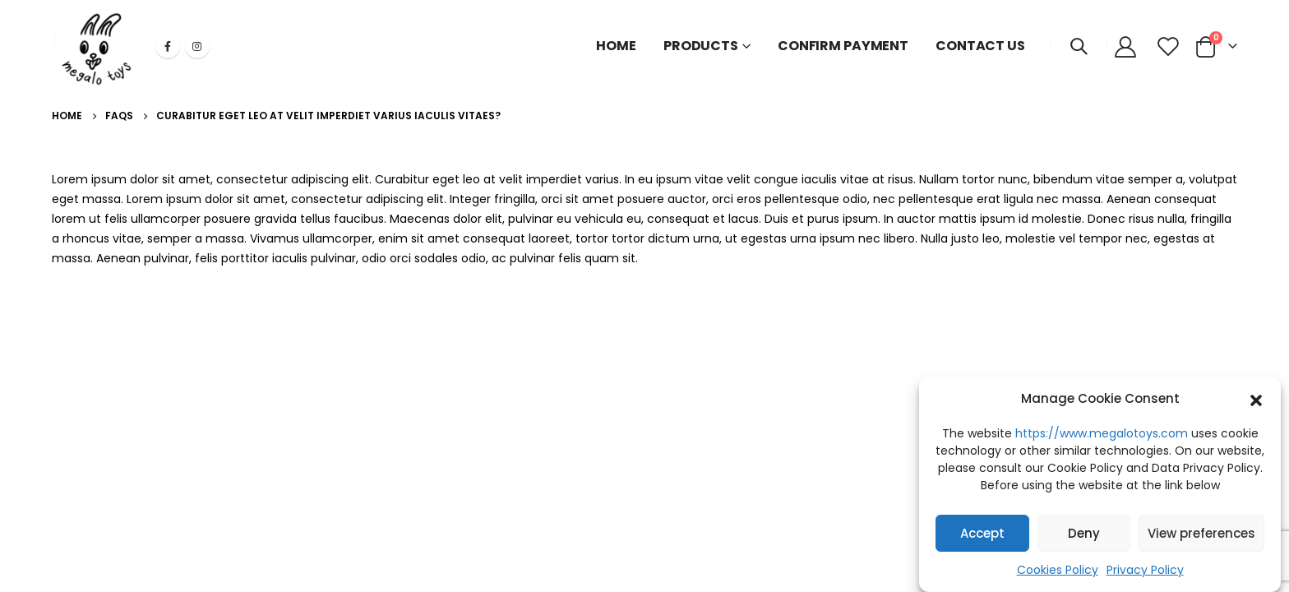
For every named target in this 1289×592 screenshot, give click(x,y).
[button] (1256, 399)
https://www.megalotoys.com (1101, 434)
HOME (616, 45)
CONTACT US (980, 45)
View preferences (1201, 533)
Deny (1084, 533)
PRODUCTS (700, 45)
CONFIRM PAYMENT (843, 45)
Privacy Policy (1145, 570)
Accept (982, 533)
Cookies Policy (1057, 570)
